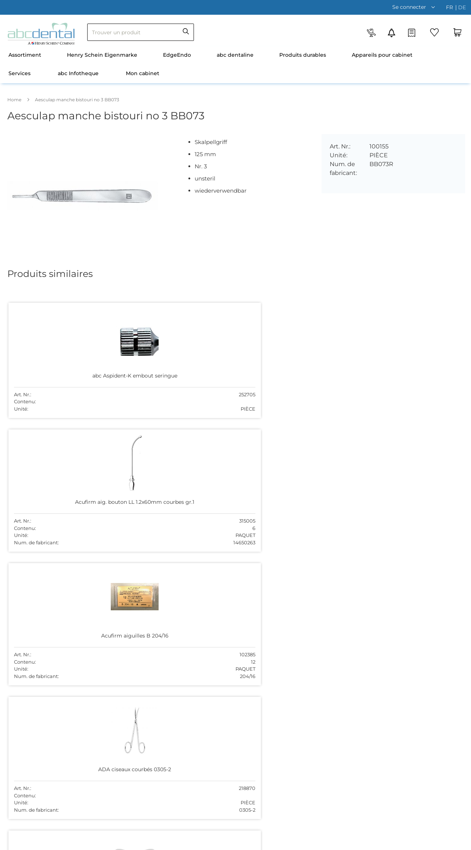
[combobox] (140, 32)
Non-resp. (420, 842)
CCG (369, 842)
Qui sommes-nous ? (147, 607)
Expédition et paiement (151, 653)
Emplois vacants (142, 630)
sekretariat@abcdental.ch (268, 680)
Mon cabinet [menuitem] (142, 73)
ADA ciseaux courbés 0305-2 (319, 372)
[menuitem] (25, 55)
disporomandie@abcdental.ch (388, 627)
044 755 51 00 (253, 672)
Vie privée (391, 842)
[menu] (235, 64)
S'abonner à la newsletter (153, 665)
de (462, 7)
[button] (415, 7)
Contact (131, 642)
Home (14, 99)
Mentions (448, 842)
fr (450, 7)
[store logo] (41, 34)
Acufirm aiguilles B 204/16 (228, 372)
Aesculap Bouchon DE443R (48, 507)
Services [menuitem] (19, 73)
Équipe (130, 618)
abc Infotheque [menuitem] (78, 73)
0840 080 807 (367, 618)
